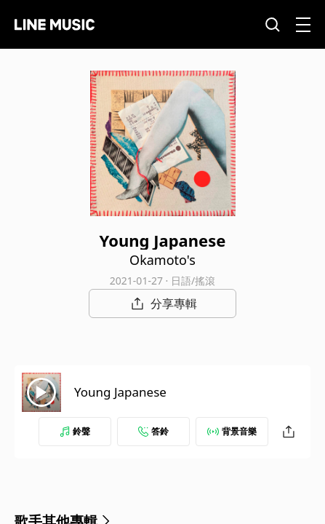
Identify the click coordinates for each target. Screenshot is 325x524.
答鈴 (153, 431)
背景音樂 (232, 431)
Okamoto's (162, 260)
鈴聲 (75, 431)
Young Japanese (120, 392)
